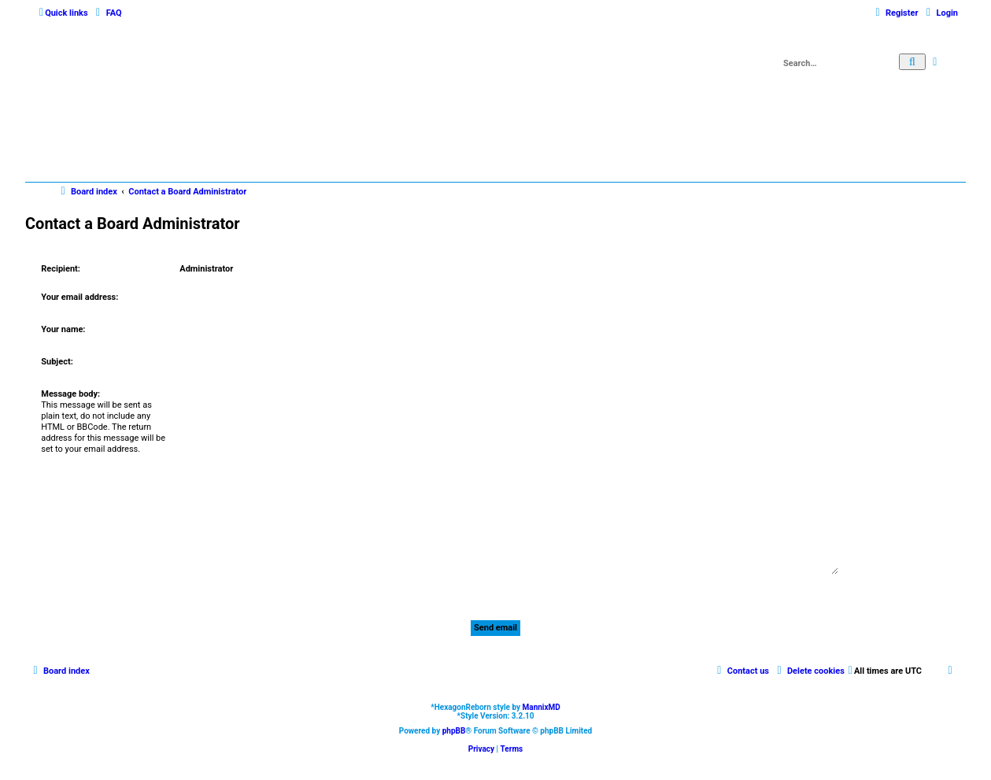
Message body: (70, 394)
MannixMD (541, 707)
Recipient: (60, 269)
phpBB (454, 730)
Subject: (56, 362)
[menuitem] (107, 13)
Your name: (63, 329)
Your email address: (79, 297)
